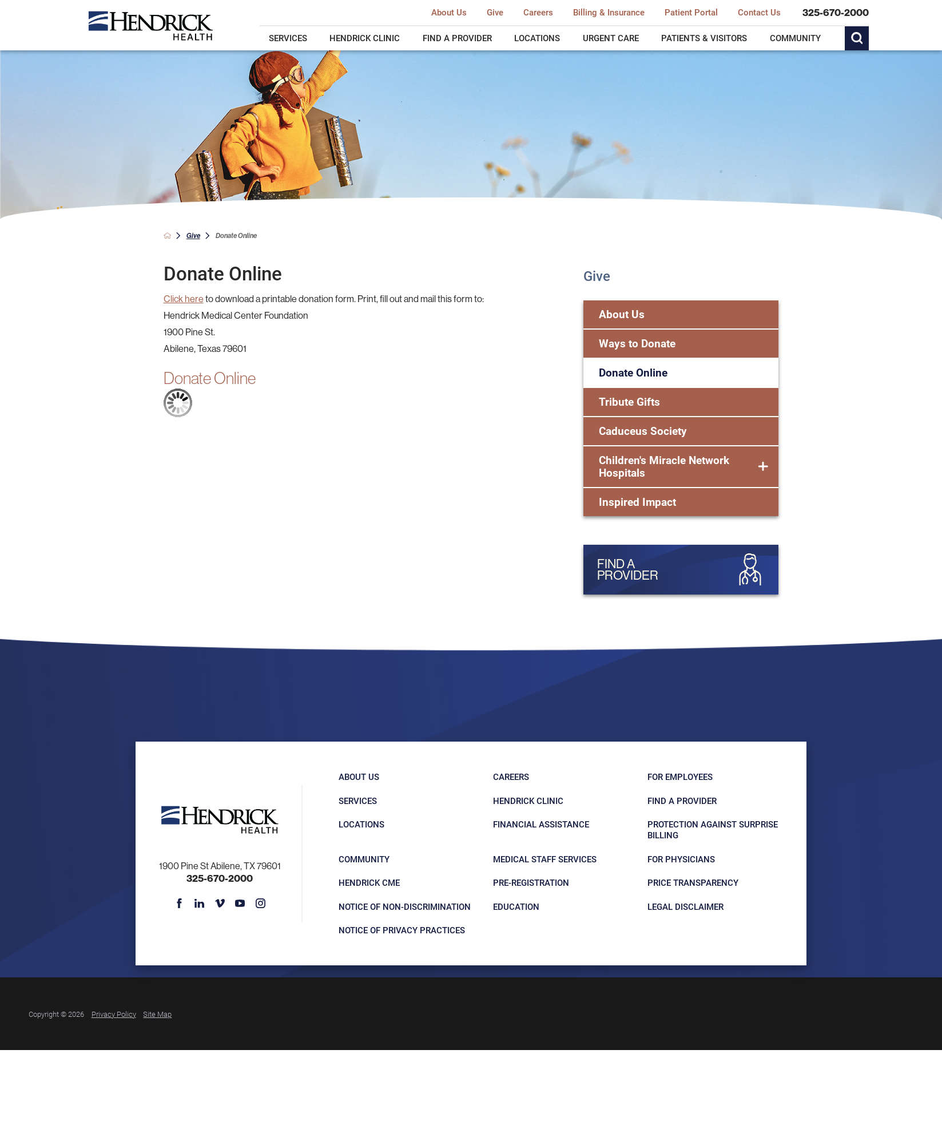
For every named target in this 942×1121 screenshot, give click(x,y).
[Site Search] (857, 38)
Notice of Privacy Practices (402, 930)
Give (193, 235)
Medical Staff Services (545, 859)
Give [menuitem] (495, 12)
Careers (511, 776)
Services (358, 800)
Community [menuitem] (795, 37)
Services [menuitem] (288, 37)
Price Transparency (692, 882)
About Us (622, 314)
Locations (361, 824)
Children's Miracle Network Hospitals (664, 466)
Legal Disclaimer (685, 906)
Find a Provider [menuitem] (457, 37)
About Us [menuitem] (449, 12)
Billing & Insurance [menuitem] (609, 12)
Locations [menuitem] (537, 37)
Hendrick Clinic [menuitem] (364, 37)
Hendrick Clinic (528, 800)
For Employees (680, 776)
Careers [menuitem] (538, 12)
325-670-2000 (835, 13)
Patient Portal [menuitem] (691, 12)
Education (516, 906)
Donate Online (633, 372)
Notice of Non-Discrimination (405, 906)
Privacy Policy (114, 1014)
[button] (763, 467)
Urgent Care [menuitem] (611, 37)
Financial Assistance (541, 824)
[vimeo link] (220, 904)
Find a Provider (682, 800)
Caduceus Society (643, 430)
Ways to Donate (637, 343)
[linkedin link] (200, 904)
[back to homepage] (167, 235)
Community (364, 859)
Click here (184, 298)
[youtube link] (240, 904)
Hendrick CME (369, 882)
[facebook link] (180, 904)
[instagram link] (260, 904)
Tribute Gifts (629, 401)
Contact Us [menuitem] (759, 12)
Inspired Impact (637, 501)
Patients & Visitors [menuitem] (704, 37)
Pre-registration (531, 882)
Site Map (157, 1014)
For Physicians (681, 859)
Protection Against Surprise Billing (712, 829)
